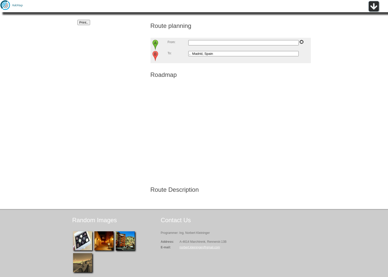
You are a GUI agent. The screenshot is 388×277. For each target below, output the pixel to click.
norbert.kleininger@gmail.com (199, 247)
